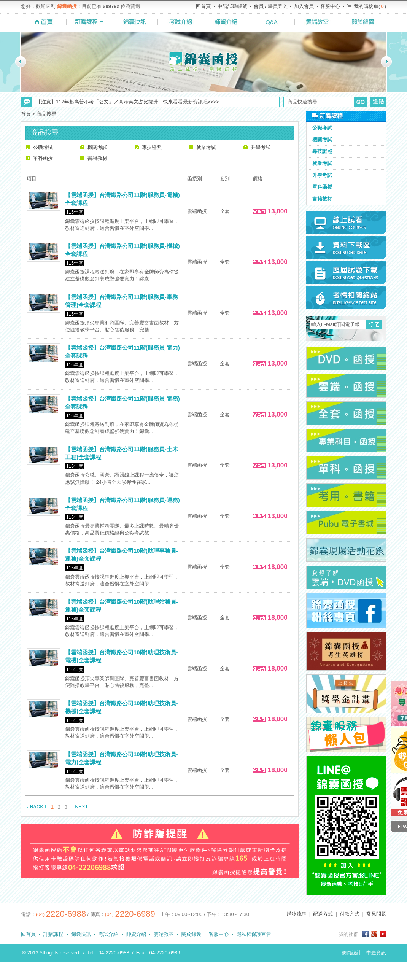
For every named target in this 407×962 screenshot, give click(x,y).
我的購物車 (366, 6)
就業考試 (206, 147)
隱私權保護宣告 (254, 934)
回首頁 (203, 6)
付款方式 (349, 914)
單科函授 (43, 158)
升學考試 (260, 147)
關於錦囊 (191, 934)
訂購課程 (53, 934)
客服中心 (330, 6)
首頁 (26, 114)
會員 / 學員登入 (271, 6)
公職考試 (43, 147)
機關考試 (97, 147)
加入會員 (304, 6)
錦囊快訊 (81, 934)
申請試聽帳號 (232, 6)
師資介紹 (136, 934)
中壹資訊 (376, 953)
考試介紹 (108, 934)
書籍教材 (97, 158)
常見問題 (376, 914)
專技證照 (152, 147)
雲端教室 (163, 934)
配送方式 (323, 914)
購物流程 (297, 914)
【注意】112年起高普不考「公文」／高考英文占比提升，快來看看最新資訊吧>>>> (127, 102)
